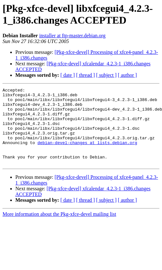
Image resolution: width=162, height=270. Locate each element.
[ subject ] (106, 75)
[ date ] (67, 75)
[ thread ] (85, 75)
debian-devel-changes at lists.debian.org (87, 154)
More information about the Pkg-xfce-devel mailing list (59, 229)
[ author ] (127, 75)
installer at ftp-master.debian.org (72, 35)
